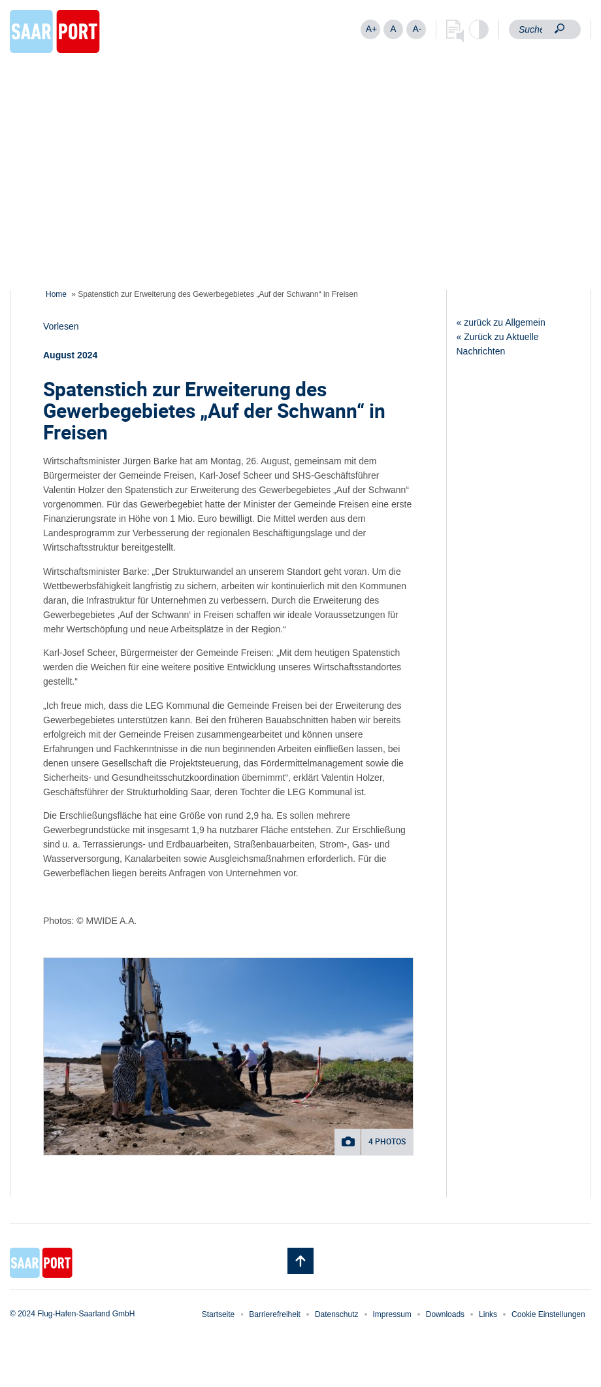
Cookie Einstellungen (548, 1314)
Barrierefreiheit (274, 1314)
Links (488, 1314)
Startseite (218, 1314)
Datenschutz (337, 1314)
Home (56, 294)
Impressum (392, 1314)
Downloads (445, 1314)
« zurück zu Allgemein (501, 322)
